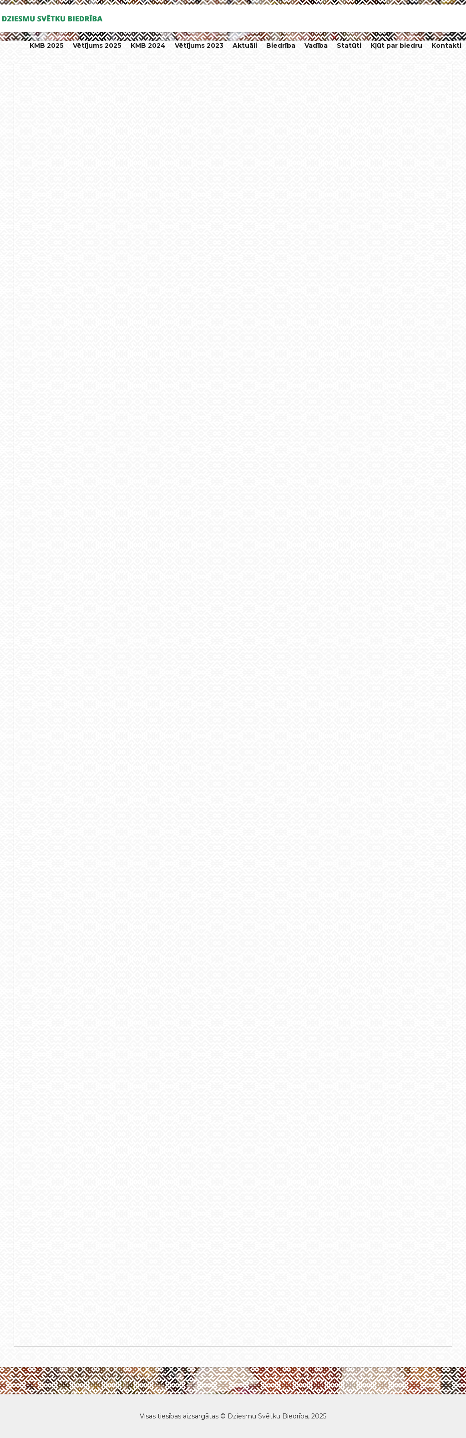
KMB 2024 (148, 45)
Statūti (349, 45)
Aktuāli (245, 45)
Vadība (316, 45)
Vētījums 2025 (97, 45)
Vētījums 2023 (199, 45)
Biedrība (280, 45)
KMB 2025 (47, 45)
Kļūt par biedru (396, 45)
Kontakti (446, 45)
